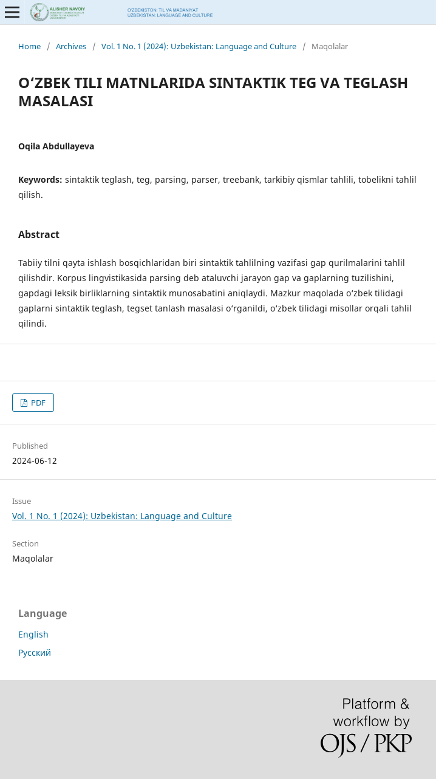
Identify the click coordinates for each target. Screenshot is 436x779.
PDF (37, 402)
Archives (71, 46)
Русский (34, 652)
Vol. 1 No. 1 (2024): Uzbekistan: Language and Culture (198, 46)
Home (29, 46)
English (33, 634)
